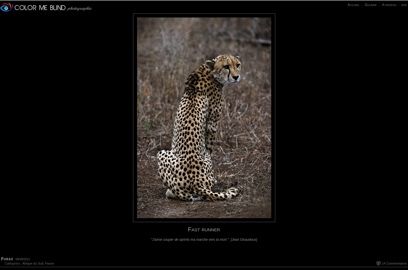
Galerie (371, 5)
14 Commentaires (394, 263)
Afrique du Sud (32, 263)
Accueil (353, 5)
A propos (389, 5)
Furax (7, 259)
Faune (49, 263)
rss (404, 5)
